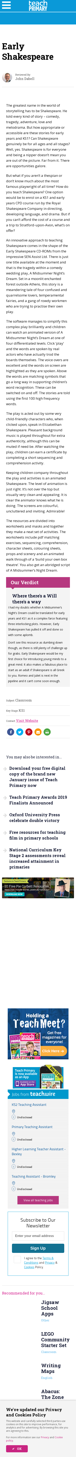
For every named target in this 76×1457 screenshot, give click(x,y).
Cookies (29, 1267)
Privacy (45, 1437)
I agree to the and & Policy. (41, 1262)
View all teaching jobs (38, 1200)
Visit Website (27, 720)
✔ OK (17, 1449)
